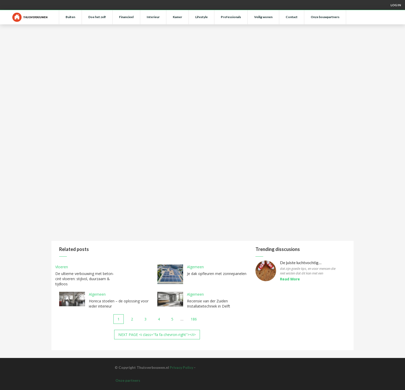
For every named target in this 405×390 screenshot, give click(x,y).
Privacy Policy (181, 367)
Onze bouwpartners (325, 17)
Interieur (153, 17)
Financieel (126, 17)
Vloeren (61, 266)
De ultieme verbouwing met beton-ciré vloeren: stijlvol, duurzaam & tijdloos (84, 278)
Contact (292, 17)
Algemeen (195, 266)
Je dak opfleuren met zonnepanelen (216, 273)
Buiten (70, 17)
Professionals (231, 17)
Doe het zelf (97, 17)
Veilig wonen (263, 17)
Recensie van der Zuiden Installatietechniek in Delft (208, 304)
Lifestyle (201, 17)
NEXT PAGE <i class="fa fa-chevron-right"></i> (157, 334)
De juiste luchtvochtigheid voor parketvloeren (301, 263)
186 (194, 319)
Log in (396, 5)
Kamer (177, 17)
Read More (290, 279)
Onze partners (127, 380)
